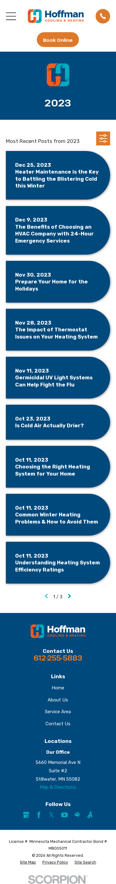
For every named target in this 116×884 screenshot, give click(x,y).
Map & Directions (58, 787)
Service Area (58, 711)
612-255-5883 (58, 657)
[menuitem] (28, 862)
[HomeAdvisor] (77, 815)
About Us (58, 700)
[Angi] (90, 815)
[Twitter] (51, 815)
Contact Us (58, 724)
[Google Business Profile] (26, 815)
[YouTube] (64, 815)
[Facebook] (39, 815)
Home (58, 688)
